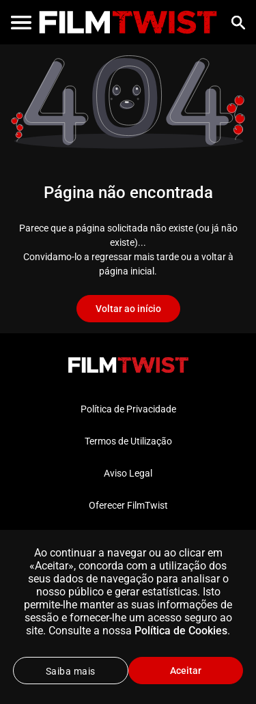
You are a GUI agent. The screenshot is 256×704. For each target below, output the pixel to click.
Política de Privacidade (128, 409)
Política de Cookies (180, 630)
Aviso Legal (128, 473)
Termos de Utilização (128, 441)
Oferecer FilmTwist (128, 505)
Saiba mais (71, 671)
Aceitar (185, 670)
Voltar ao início (128, 308)
